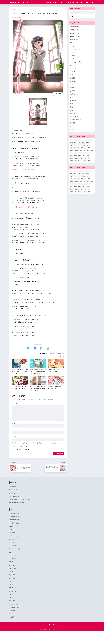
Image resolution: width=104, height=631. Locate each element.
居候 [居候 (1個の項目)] (76, 153)
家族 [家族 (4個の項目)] (92, 150)
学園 (47, 353)
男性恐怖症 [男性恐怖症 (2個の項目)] (77, 158)
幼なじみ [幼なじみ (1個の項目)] (81, 153)
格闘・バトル (74, 104)
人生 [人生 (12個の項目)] (85, 148)
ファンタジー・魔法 (75, 62)
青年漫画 (60, 2)
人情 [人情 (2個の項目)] (82, 148)
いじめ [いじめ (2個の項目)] (71, 140)
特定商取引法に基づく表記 (17, 502)
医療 (71, 75)
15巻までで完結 (74, 30)
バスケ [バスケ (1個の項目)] (78, 143)
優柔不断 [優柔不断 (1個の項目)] (76, 150)
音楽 (71, 126)
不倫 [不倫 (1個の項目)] (75, 148)
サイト (14, 436)
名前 (14, 423)
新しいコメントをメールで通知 (22, 446)
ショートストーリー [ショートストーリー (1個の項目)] (88, 140)
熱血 (71, 110)
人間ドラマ (87, 2)
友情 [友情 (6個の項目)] (88, 150)
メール (15, 430)
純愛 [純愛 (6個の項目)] (85, 158)
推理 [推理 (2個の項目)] (71, 156)
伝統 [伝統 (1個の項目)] (89, 148)
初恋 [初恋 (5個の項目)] (81, 150)
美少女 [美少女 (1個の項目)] (71, 161)
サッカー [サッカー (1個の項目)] (81, 140)
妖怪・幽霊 (73, 81)
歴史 (71, 107)
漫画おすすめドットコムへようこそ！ (20, 499)
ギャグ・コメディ (75, 49)
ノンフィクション (75, 59)
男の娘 (62, 356)
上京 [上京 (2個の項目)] (71, 148)
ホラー (72, 65)
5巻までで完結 (74, 39)
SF (71, 43)
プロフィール (13, 493)
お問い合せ (13, 486)
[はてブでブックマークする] (41, 349)
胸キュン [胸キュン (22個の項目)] (80, 161)
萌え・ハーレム (74, 117)
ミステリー (73, 68)
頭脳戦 (72, 129)
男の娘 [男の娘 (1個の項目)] (87, 156)
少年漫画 (55, 2)
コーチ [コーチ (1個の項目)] (76, 140)
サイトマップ (13, 489)
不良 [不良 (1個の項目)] (78, 148)
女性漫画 (72, 2)
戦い (93, 2)
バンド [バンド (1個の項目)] (83, 143)
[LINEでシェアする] (48, 349)
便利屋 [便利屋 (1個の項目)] (71, 150)
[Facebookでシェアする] (34, 349)
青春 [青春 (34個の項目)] (89, 161)
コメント (15, 403)
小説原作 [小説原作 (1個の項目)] (72, 153)
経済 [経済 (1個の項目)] (89, 158)
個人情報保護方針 (15, 496)
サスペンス (73, 52)
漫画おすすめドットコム (19, 2)
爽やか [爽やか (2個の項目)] (79, 156)
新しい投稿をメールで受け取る (22, 449)
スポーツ (72, 55)
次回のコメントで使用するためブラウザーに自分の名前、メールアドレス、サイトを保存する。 (37, 443)
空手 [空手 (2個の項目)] (82, 158)
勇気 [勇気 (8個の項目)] (84, 150)
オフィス (72, 46)
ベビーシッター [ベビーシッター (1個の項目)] (73, 145)
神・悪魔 (72, 113)
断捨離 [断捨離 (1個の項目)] (75, 156)
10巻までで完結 (74, 26)
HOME (52, 625)
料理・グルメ (74, 101)
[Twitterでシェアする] (28, 349)
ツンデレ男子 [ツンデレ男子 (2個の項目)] (73, 143)
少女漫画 (66, 2)
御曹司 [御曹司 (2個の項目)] (86, 153)
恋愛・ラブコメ (79, 2)
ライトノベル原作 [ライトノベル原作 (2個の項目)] (81, 145)
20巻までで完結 (74, 33)
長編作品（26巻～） (75, 120)
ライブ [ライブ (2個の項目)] (88, 145)
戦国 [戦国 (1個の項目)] (90, 153)
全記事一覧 (48, 2)
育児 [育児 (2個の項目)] (76, 161)
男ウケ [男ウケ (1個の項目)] (71, 158)
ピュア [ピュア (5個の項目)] (87, 143)
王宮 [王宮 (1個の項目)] (84, 156)
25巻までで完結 (74, 36)
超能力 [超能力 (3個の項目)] (85, 161)
